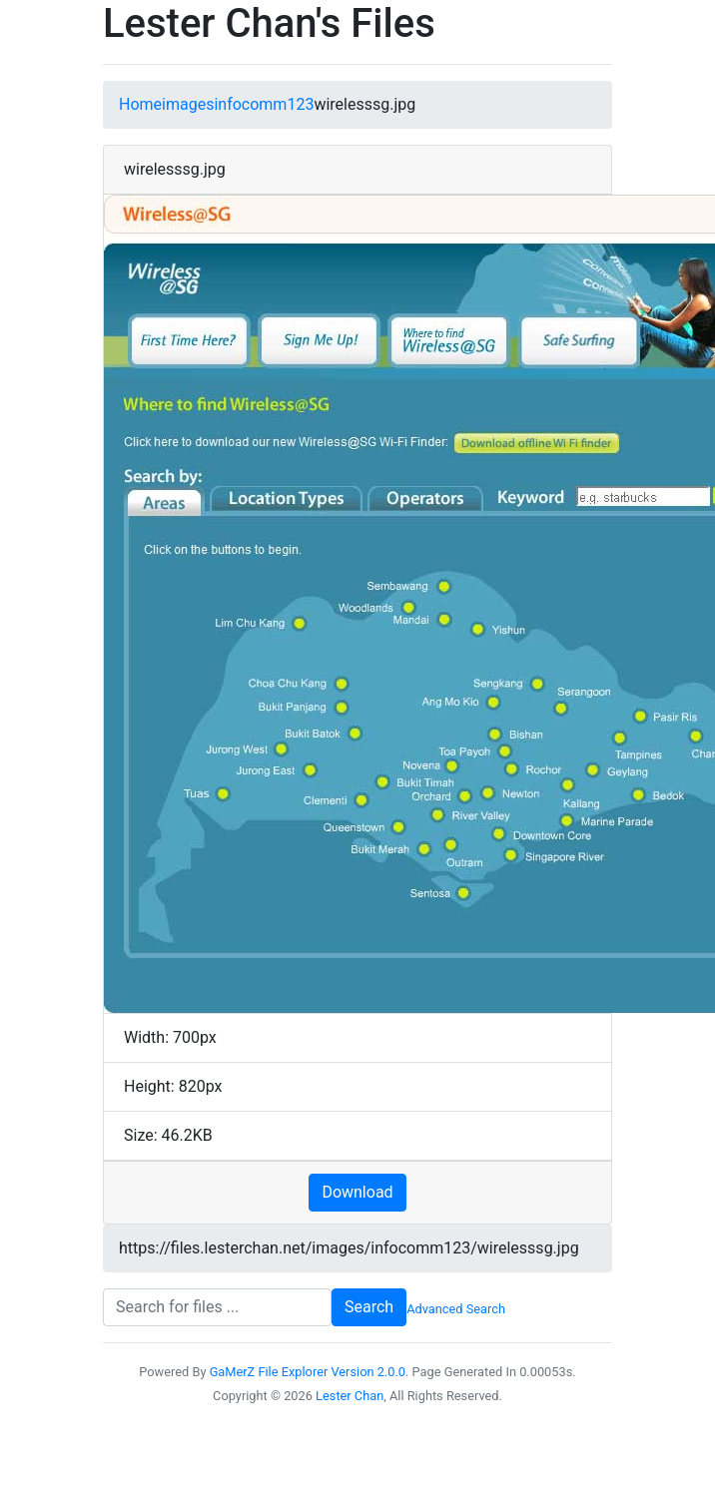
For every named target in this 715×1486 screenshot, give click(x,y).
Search (369, 1306)
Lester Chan (349, 1395)
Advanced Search (455, 1308)
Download (357, 1192)
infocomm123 (264, 104)
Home (140, 104)
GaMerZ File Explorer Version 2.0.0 (307, 1371)
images (188, 104)
